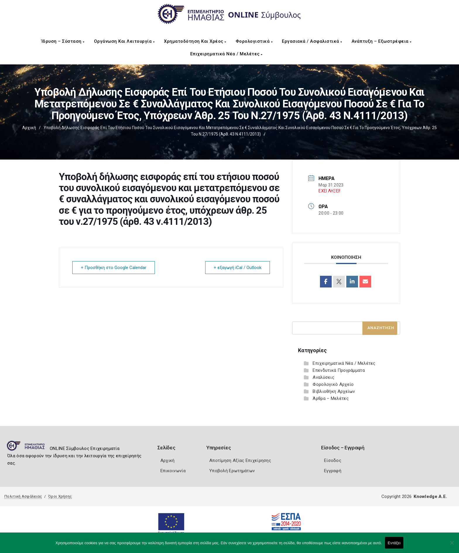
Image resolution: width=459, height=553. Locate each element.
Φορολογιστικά (254, 41)
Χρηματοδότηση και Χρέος (195, 41)
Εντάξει (394, 543)
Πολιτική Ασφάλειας (23, 496)
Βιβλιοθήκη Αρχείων (334, 391)
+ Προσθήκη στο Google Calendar (113, 267)
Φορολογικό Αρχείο (333, 384)
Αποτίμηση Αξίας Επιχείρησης (240, 460)
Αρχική (29, 127)
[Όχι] (452, 546)
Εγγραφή (332, 470)
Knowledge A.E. (430, 496)
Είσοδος (332, 460)
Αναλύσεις (323, 377)
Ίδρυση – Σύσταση (63, 41)
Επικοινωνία (173, 470)
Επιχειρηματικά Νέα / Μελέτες (226, 54)
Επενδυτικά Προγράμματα (339, 370)
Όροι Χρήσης (60, 496)
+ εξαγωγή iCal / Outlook (237, 267)
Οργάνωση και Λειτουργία (124, 41)
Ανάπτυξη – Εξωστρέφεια (382, 41)
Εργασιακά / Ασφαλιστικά (312, 41)
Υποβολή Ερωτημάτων (232, 470)
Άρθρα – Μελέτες (331, 398)
